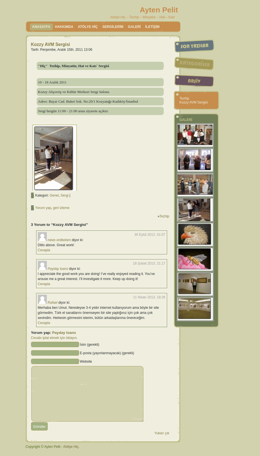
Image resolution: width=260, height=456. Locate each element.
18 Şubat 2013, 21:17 (149, 263)
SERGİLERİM (112, 27)
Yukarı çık (161, 433)
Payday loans (58, 269)
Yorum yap (43, 208)
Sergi (65, 195)
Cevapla (44, 250)
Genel (54, 195)
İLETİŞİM (152, 27)
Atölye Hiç (70, 447)
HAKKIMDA (64, 27)
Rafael (53, 303)
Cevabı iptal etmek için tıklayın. (54, 338)
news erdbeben (59, 240)
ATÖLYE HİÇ (88, 27)
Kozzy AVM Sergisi (50, 44)
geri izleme (61, 208)
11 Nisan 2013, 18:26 (149, 297)
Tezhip (164, 216)
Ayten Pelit (159, 10)
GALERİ (134, 27)
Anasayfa (41, 27)
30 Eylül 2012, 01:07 (149, 235)
